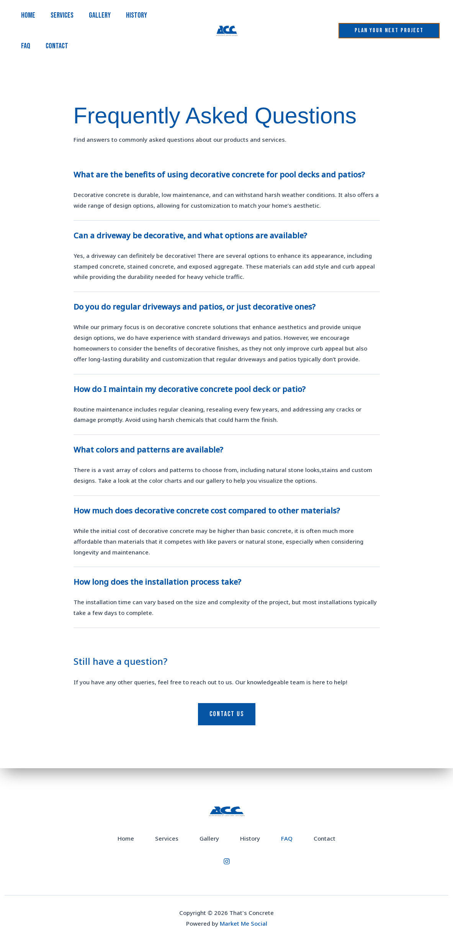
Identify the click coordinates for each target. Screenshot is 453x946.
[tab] (227, 192)
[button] (389, 30)
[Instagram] (226, 861)
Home (28, 15)
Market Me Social (243, 923)
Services (62, 15)
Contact (57, 46)
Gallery (100, 15)
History (136, 15)
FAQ (25, 46)
